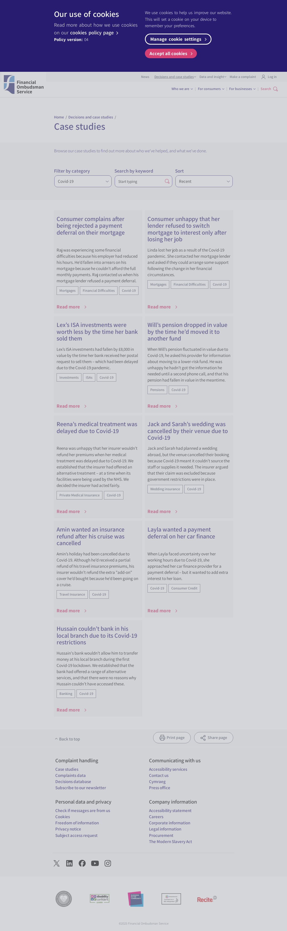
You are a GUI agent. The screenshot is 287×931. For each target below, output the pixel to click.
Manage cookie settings (179, 39)
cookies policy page (95, 32)
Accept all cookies (172, 53)
